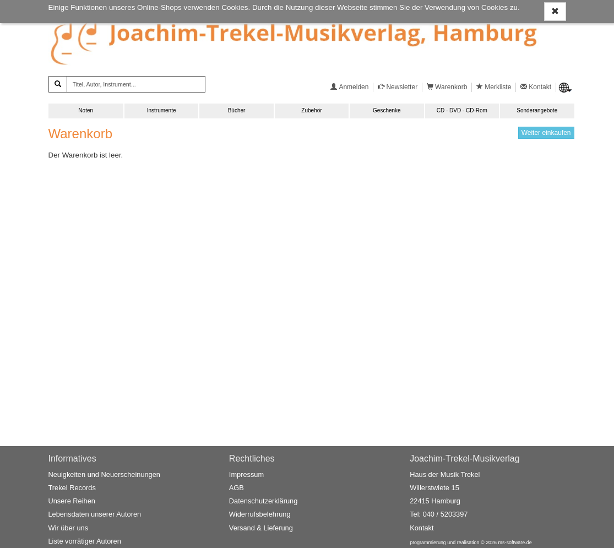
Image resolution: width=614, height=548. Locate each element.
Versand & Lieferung (261, 528)
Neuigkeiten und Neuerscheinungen (104, 474)
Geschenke (387, 110)
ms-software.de (515, 542)
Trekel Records (72, 488)
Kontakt (421, 528)
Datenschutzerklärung (263, 501)
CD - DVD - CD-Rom (462, 110)
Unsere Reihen (71, 501)
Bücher (237, 110)
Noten (85, 110)
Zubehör (311, 110)
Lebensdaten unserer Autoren (95, 514)
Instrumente (161, 110)
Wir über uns (68, 528)
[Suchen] (57, 84)
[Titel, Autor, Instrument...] (136, 84)
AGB (236, 488)
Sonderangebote (537, 110)
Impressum (246, 474)
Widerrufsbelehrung (260, 514)
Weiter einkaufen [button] (546, 133)
